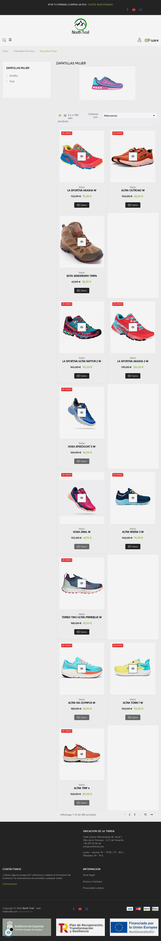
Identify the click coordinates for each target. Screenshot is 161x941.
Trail (11, 81)
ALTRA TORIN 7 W (133, 702)
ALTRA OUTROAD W (133, 190)
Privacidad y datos (93, 887)
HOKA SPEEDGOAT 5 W (81, 446)
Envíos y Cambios (92, 881)
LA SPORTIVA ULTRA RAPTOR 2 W (81, 361)
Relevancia (130, 116)
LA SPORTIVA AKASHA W (81, 190)
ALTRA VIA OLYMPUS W (81, 702)
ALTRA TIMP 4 (82, 788)
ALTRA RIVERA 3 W (133, 532)
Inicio (82, 187)
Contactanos (10, 883)
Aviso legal (89, 874)
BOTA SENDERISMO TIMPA (82, 276)
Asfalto (13, 75)
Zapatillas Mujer (17, 68)
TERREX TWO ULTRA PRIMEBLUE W (82, 617)
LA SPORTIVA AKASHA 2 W (132, 361)
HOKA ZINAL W (81, 532)
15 (145, 814)
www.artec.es (25, 911)
